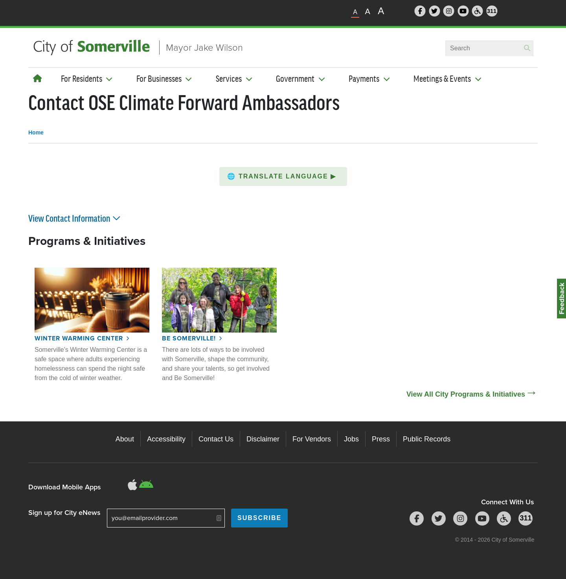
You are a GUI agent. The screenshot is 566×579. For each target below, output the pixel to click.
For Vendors (311, 439)
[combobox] (489, 48)
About (125, 439)
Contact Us (215, 439)
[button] (283, 176)
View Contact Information (75, 218)
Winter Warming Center (79, 338)
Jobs (351, 439)
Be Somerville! (189, 338)
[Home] (37, 78)
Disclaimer (262, 439)
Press (381, 439)
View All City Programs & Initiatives (465, 394)
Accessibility (166, 439)
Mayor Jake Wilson (204, 47)
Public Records (426, 439)
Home (36, 132)
